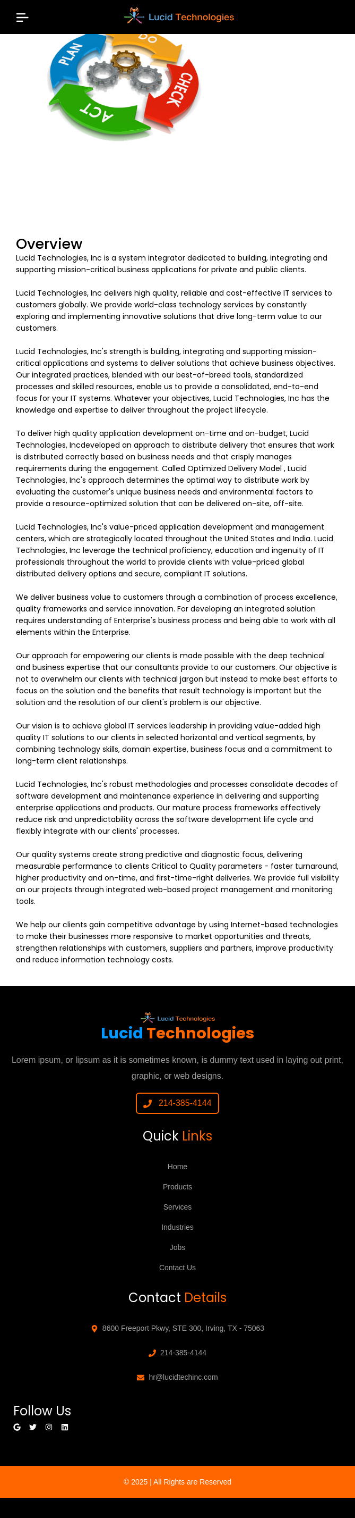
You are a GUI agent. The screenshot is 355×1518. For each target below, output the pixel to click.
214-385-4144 (177, 1103)
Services (177, 1207)
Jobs (178, 1247)
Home (177, 1166)
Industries (177, 1227)
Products (177, 1186)
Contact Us (177, 1267)
